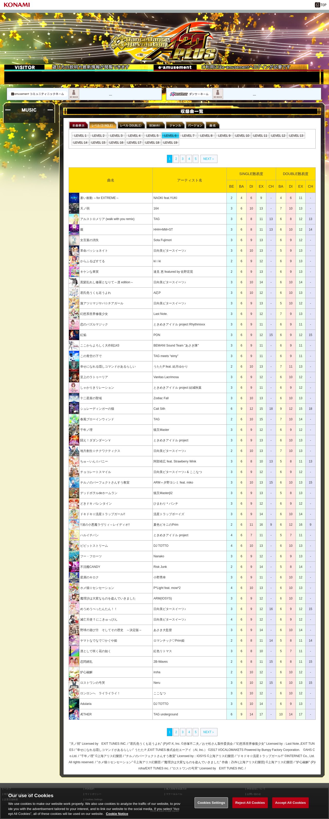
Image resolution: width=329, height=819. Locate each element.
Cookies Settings (211, 803)
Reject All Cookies (250, 803)
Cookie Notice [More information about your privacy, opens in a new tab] (117, 814)
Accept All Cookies (290, 803)
